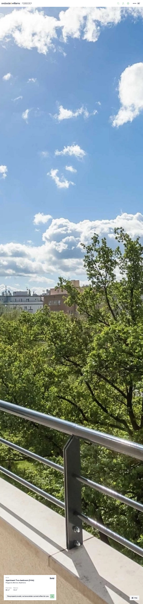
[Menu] (136, 3)
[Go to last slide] (6, 305)
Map (134, 598)
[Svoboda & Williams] (17, 3)
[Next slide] (137, 305)
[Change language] (128, 3)
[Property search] (118, 3)
